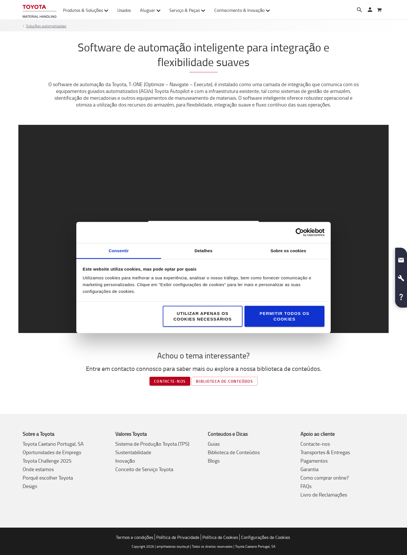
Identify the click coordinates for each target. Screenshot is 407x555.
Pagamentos (314, 460)
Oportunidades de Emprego (52, 452)
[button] (401, 258)
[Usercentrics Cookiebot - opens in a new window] (299, 232)
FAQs (305, 486)
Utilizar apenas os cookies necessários (203, 316)
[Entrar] (369, 10)
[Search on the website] (359, 10)
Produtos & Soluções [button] (85, 10)
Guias (214, 443)
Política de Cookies (220, 537)
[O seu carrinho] (379, 10)
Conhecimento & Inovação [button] (242, 10)
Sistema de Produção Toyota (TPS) (152, 443)
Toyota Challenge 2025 (47, 460)
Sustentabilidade (133, 452)
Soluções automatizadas (46, 26)
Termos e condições (134, 537)
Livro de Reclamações (323, 494)
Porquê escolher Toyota (48, 477)
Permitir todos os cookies (284, 316)
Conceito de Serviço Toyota (144, 469)
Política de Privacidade (177, 537)
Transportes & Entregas (325, 452)
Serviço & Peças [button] (187, 10)
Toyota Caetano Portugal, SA (53, 443)
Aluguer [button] (150, 10)
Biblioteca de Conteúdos (234, 452)
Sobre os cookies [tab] (288, 250)
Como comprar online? (324, 477)
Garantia (309, 469)
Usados (124, 10)
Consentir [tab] (119, 250)
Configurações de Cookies (265, 537)
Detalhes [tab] (203, 250)
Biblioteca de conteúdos (224, 381)
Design (30, 486)
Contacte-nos (170, 381)
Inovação (125, 460)
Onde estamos (38, 469)
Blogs (214, 460)
